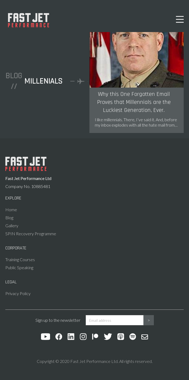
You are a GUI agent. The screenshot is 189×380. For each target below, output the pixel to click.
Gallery (11, 225)
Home (11, 209)
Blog (9, 217)
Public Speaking (19, 267)
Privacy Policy (18, 293)
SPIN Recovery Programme (30, 233)
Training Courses (20, 259)
